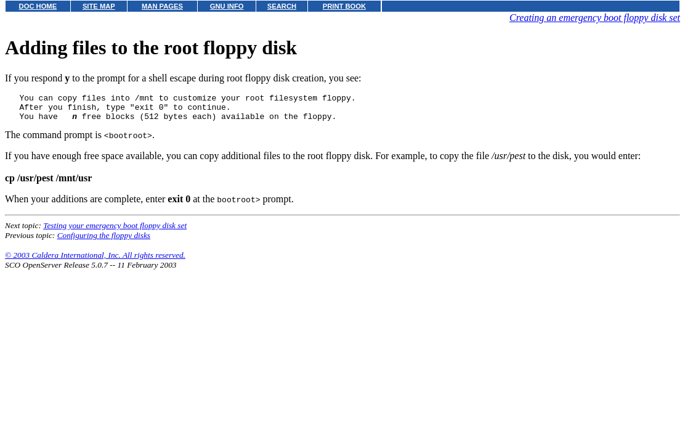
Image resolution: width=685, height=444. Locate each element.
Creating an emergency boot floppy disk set (594, 17)
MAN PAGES (162, 6)
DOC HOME (38, 6)
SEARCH (281, 6)
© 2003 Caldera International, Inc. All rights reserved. (95, 260)
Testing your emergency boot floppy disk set (115, 231)
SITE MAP (99, 6)
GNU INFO (227, 6)
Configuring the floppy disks (103, 240)
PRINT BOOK (344, 6)
